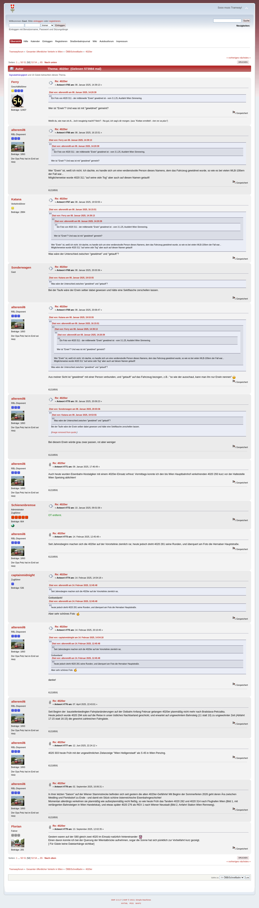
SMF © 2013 (129, 900)
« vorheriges (232, 57)
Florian (16, 826)
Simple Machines (143, 900)
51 (25, 62)
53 (32, 62)
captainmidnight (23, 575)
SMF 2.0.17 (116, 900)
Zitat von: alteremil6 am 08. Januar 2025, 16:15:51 (73, 209)
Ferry (15, 82)
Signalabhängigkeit (18, 75)
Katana (16, 199)
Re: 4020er (61, 81)
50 (21, 62)
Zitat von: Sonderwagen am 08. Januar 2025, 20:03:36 (74, 409)
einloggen (38, 21)
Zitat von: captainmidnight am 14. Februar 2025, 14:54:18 (76, 637)
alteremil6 (18, 130)
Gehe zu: (215, 877)
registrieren (55, 21)
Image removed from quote (64, 432)
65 (41, 62)
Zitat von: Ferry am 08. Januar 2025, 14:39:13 (70, 140)
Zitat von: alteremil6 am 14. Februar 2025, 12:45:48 (73, 585)
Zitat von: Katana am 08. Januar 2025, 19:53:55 (71, 278)
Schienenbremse (23, 505)
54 (35, 62)
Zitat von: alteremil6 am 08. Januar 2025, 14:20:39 (73, 92)
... (19, 62)
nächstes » (245, 57)
